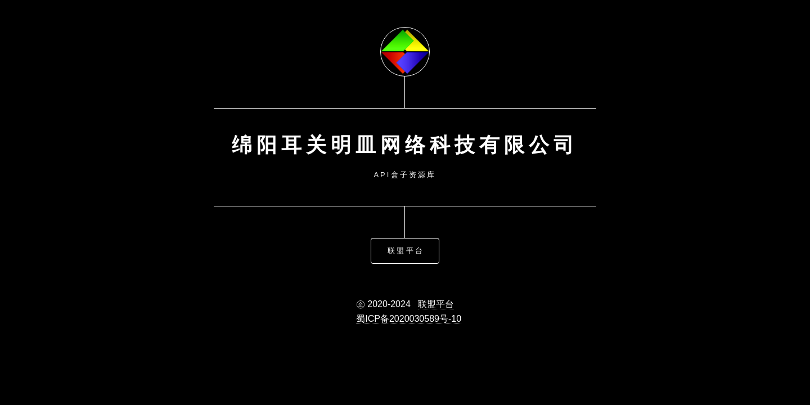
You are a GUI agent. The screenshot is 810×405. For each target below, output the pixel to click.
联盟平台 (406, 250)
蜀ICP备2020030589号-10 (408, 318)
